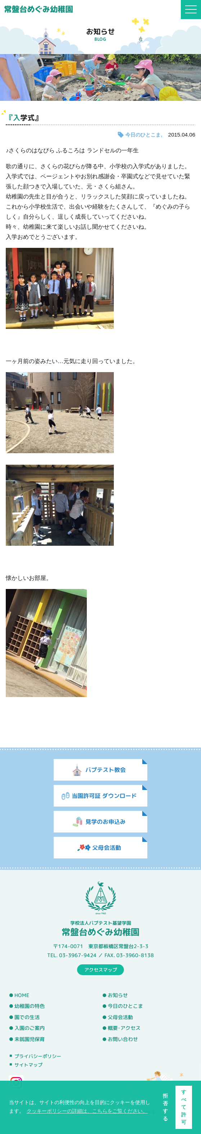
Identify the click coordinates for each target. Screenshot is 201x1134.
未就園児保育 (29, 1039)
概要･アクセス (124, 1028)
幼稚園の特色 (29, 1006)
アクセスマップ (100, 969)
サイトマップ (28, 1065)
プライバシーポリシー (37, 1056)
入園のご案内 (29, 1028)
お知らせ (118, 995)
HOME (21, 995)
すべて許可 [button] (183, 1107)
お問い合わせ (123, 1039)
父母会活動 (120, 1017)
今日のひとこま (143, 135)
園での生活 (27, 1017)
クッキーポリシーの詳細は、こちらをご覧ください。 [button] (87, 1111)
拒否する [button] (165, 1107)
